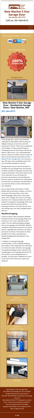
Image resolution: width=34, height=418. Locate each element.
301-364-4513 (21, 20)
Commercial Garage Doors (17, 356)
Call (17, 415)
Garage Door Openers (17, 300)
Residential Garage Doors (17, 273)
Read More (17, 298)
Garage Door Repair (17, 329)
